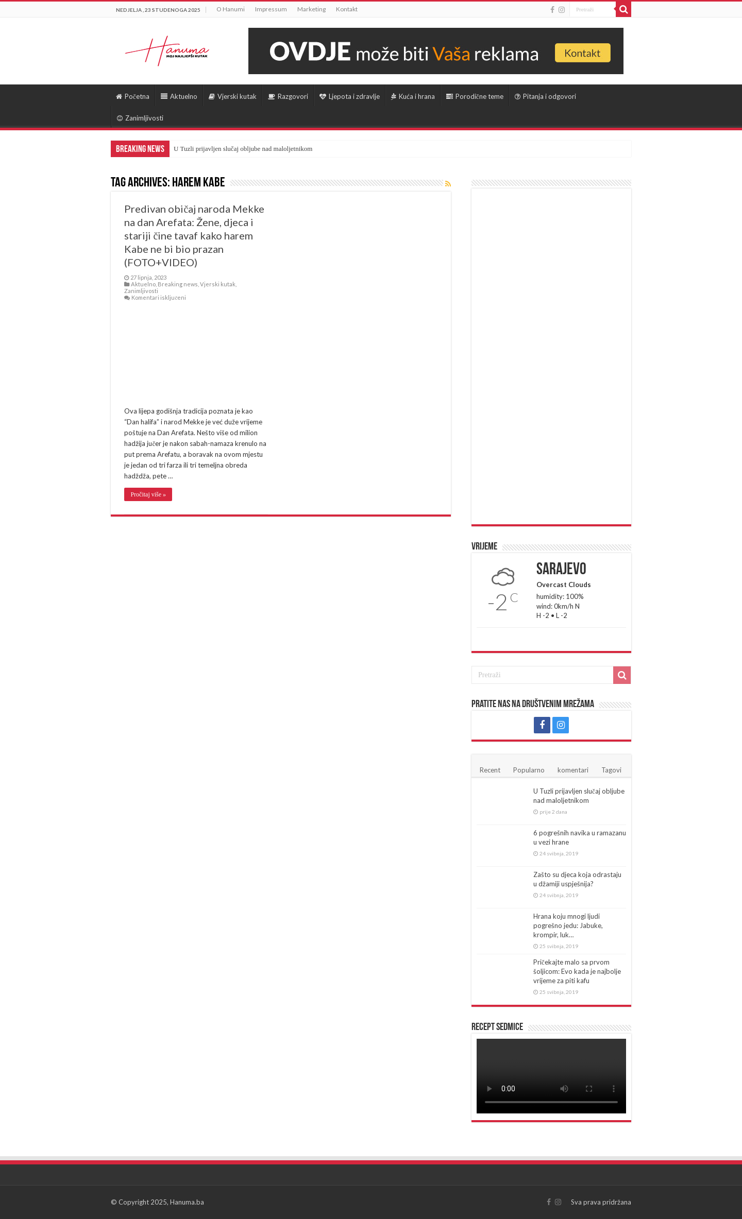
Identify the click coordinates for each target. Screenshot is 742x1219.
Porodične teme (474, 96)
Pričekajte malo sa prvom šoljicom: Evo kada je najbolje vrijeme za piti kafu (577, 971)
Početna (132, 96)
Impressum (271, 9)
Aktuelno (179, 96)
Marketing (311, 9)
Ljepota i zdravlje (349, 96)
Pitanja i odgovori (545, 96)
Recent (490, 770)
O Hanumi (230, 9)
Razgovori (288, 96)
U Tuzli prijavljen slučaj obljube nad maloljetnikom (243, 148)
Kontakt (347, 9)
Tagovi (611, 770)
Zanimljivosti (140, 118)
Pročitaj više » (148, 494)
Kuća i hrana (413, 96)
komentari (573, 770)
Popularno (529, 770)
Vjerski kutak (233, 96)
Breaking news (178, 284)
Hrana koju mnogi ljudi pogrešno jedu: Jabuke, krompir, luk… (568, 925)
